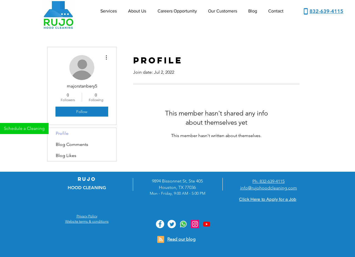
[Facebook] (160, 224)
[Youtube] (206, 224)
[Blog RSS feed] (160, 239)
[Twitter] (172, 224)
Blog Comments (72, 144)
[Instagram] (195, 224)
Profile (62, 133)
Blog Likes (66, 155)
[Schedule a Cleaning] (24, 128)
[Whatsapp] (183, 224)
